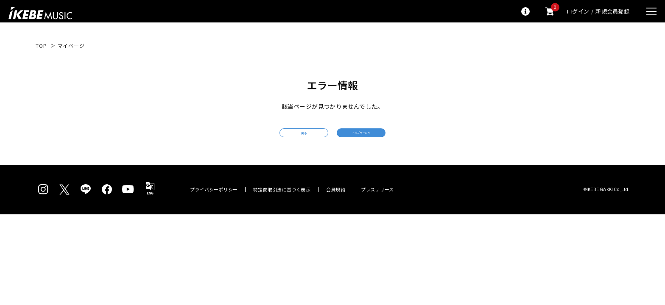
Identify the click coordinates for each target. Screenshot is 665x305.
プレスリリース (377, 202)
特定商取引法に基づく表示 (281, 202)
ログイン (578, 11)
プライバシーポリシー (214, 202)
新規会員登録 (612, 11)
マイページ (71, 46)
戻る (271, 139)
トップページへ (394, 138)
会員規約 (335, 202)
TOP (41, 46)
